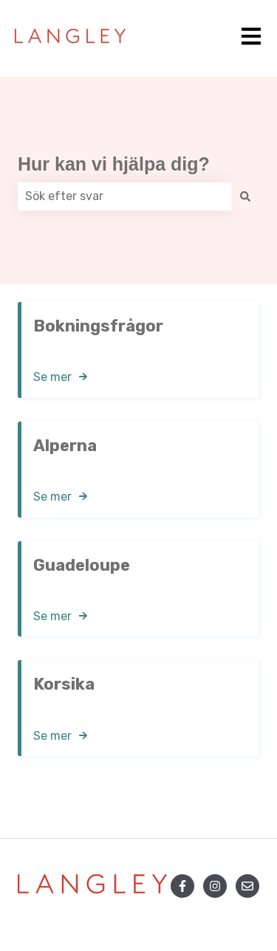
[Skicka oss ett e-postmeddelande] (247, 886)
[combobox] (124, 196)
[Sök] (245, 196)
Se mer (52, 377)
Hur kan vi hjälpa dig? (114, 164)
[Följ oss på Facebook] (182, 886)
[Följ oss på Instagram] (215, 886)
